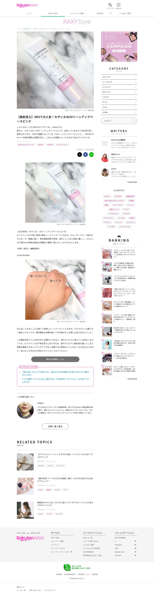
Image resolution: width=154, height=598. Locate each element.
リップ (126, 209)
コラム (104, 107)
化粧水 (132, 218)
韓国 (106, 205)
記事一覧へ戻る (55, 426)
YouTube (118, 555)
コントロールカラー (62, 144)
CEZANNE (50, 144)
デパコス (50, 465)
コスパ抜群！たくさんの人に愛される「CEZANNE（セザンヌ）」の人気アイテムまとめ (55, 380)
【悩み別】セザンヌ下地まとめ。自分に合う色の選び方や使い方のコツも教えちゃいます (55, 373)
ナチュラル (59, 514)
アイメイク (106, 87)
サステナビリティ (50, 590)
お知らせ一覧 (87, 538)
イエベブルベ (108, 218)
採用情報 (95, 574)
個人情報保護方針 (70, 574)
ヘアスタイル (113, 214)
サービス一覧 (21, 590)
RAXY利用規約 (88, 552)
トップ (28, 13)
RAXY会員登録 (120, 538)
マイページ (55, 545)
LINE (116, 548)
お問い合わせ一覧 (35, 590)
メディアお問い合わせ (91, 541)
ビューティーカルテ (58, 548)
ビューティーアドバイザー (60, 552)
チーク (65, 490)
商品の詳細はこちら (55, 359)
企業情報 (59, 574)
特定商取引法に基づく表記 (92, 555)
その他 (104, 112)
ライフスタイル (125, 227)
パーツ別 (49, 514)
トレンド (130, 205)
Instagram (118, 545)
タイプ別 (57, 490)
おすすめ (41, 465)
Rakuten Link (119, 552)
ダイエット (130, 222)
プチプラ (126, 214)
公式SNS (100, 13)
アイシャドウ (117, 205)
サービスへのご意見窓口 (91, 548)
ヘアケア (105, 97)
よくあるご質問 (125, 13)
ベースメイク (27, 141)
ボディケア (106, 92)
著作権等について (84, 574)
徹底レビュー (114, 209)
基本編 (48, 490)
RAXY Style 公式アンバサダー (26, 144)
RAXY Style (52, 13)
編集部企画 (130, 196)
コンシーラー (60, 465)
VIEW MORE (132, 182)
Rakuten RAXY (27, 5)
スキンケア (106, 77)
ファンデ (118, 222)
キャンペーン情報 (77, 13)
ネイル (104, 102)
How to (40, 490)
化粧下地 (40, 144)
